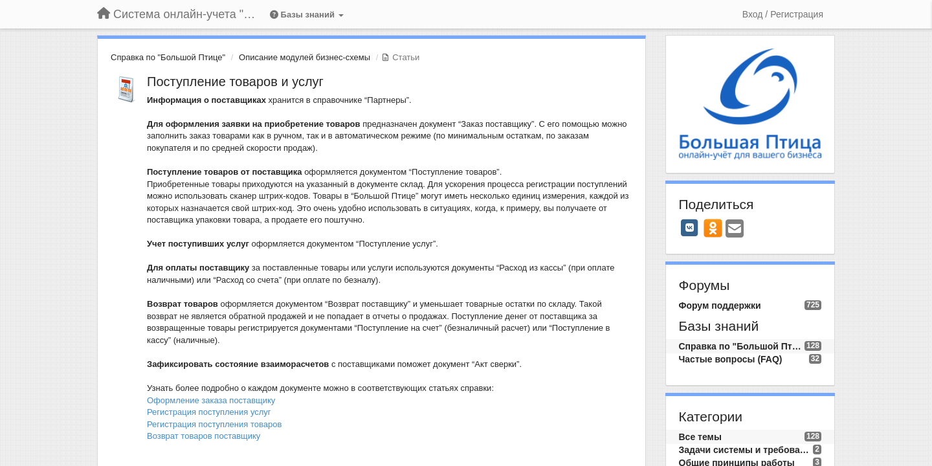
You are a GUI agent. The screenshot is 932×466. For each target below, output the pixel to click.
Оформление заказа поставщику (211, 400)
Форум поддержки (720, 305)
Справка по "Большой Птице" (168, 57)
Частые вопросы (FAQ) (730, 359)
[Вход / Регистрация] (782, 14)
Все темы (700, 437)
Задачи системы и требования (746, 450)
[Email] (735, 229)
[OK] (713, 228)
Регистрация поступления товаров (214, 424)
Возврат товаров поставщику (203, 436)
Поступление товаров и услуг (235, 81)
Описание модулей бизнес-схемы (304, 57)
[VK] (690, 228)
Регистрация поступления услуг (209, 412)
